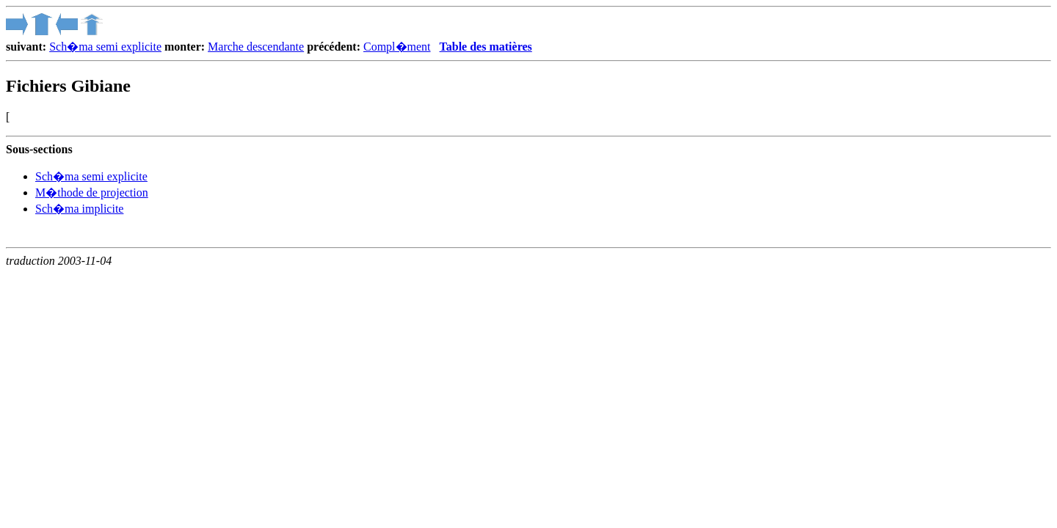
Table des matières (486, 46)
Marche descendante (256, 46)
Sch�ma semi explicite (105, 46)
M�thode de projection (91, 192)
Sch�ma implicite (79, 208)
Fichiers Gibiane (68, 85)
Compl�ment (397, 46)
